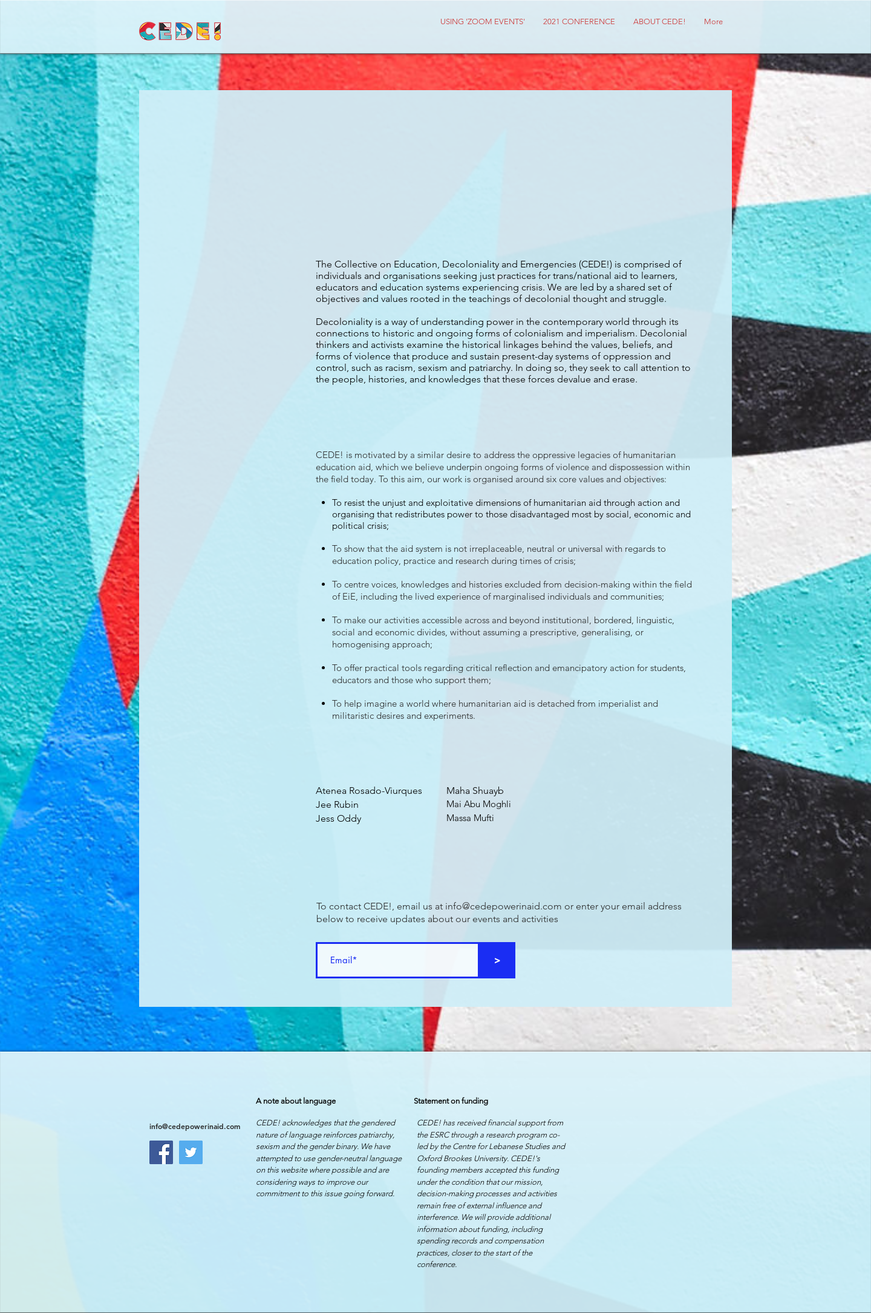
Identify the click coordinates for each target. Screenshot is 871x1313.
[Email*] (398, 960)
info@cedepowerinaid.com (503, 906)
